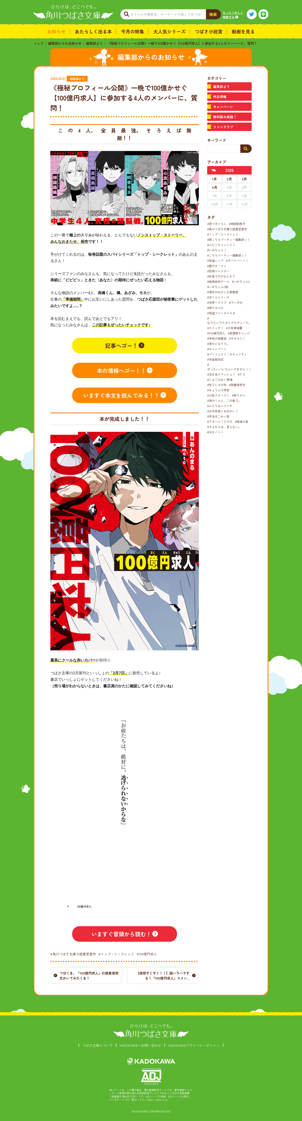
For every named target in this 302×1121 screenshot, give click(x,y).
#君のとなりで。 (218, 344)
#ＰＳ (241, 374)
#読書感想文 (237, 385)
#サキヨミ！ (237, 338)
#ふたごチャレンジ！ (221, 245)
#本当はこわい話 (218, 416)
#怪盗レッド (215, 260)
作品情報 (219, 96)
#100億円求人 (147, 953)
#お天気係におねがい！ (222, 411)
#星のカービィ (216, 266)
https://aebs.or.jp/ (158, 1099)
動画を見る (243, 31)
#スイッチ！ (215, 328)
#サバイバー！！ (237, 260)
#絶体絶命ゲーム (218, 281)
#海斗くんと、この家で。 (224, 400)
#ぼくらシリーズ (218, 297)
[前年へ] (213, 170)
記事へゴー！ (121, 345)
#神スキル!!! (215, 308)
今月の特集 (132, 31)
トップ (39, 43)
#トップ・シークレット (116, 953)
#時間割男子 (237, 224)
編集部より (94, 43)
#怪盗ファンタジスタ (221, 313)
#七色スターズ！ (218, 395)
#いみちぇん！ (216, 250)
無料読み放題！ (225, 116)
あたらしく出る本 (93, 31)
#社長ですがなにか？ (221, 276)
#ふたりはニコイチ (219, 406)
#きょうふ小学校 (218, 390)
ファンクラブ (223, 126)
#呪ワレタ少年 (216, 385)
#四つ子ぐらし (216, 224)
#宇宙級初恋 (215, 359)
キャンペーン (223, 106)
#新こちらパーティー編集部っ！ (228, 239)
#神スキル (238, 395)
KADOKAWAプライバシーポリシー (194, 1045)
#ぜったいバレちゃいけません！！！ (230, 367)
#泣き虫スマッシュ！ (221, 374)
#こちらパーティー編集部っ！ (227, 255)
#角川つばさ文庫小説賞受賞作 (73, 953)
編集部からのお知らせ (65, 43)
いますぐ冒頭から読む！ (121, 934)
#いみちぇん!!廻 (217, 287)
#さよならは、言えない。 (224, 427)
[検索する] (246, 148)
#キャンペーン (216, 349)
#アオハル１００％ (219, 421)
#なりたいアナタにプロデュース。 (229, 320)
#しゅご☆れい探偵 (219, 379)
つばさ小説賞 (209, 31)
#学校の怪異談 (216, 338)
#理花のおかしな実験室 (222, 292)
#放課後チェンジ (239, 333)
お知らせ (56, 31)
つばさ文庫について (97, 1045)
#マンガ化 (235, 302)
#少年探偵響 (234, 328)
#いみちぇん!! (241, 281)
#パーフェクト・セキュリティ (227, 354)
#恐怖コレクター (218, 271)
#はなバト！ (215, 432)
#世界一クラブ (216, 302)
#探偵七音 (241, 421)
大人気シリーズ (169, 31)
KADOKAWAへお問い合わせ (140, 1045)
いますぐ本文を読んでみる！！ (121, 395)
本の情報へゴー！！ (121, 370)
